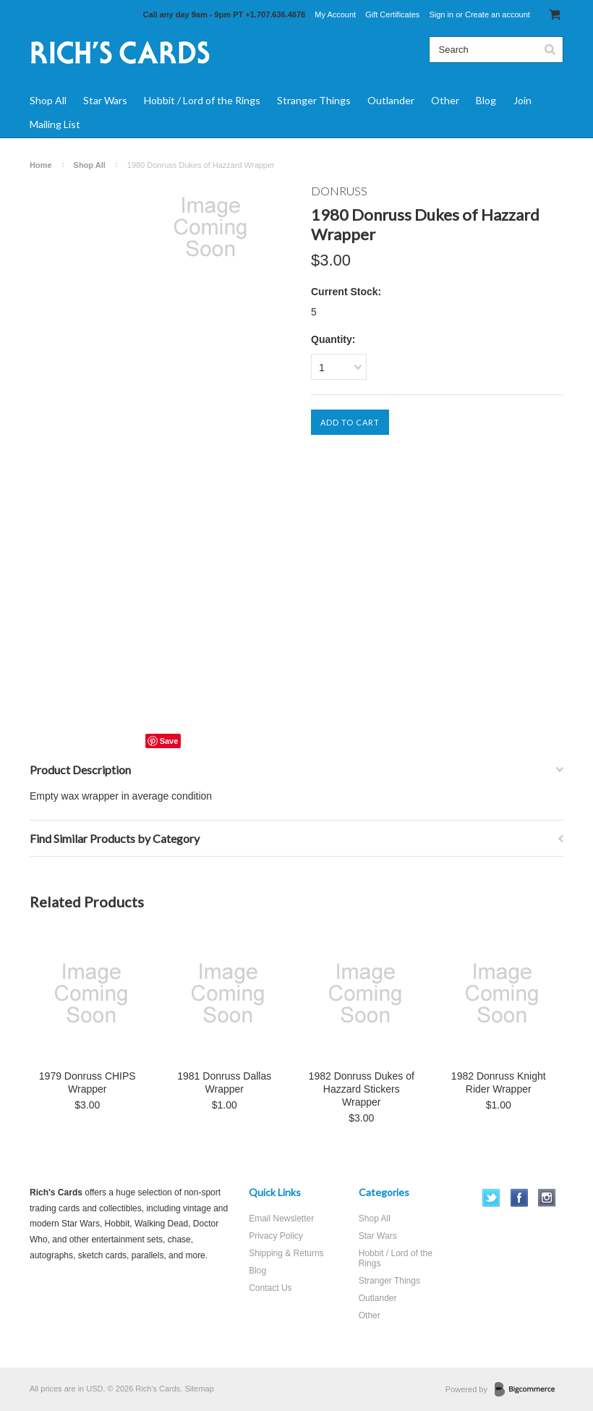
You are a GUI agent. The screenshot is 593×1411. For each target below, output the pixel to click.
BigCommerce (529, 1390)
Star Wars (105, 100)
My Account (335, 14)
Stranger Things (314, 100)
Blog (486, 100)
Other (445, 100)
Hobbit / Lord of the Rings (202, 100)
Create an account (497, 14)
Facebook (520, 1198)
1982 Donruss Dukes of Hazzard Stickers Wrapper (361, 1089)
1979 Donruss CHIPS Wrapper (87, 1082)
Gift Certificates (392, 14)
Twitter (491, 1198)
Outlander (390, 100)
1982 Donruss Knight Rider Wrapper (498, 1082)
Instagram (547, 1198)
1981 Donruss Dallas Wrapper (224, 1082)
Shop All (48, 100)
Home (41, 165)
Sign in (441, 14)
